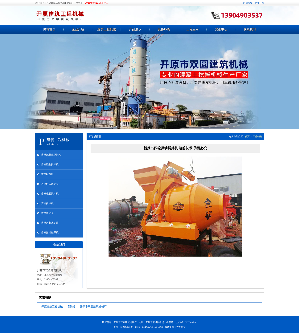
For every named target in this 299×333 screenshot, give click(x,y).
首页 (247, 136)
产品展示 (135, 29)
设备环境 (164, 29)
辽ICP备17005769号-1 (186, 322)
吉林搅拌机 (47, 203)
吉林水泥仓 (47, 213)
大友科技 (181, 327)
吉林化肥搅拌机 (50, 193)
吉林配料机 (47, 174)
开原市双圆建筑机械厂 (93, 306)
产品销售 (257, 136)
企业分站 (259, 3)
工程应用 (192, 29)
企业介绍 (78, 29)
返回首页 (247, 3)
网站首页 (49, 29)
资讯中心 (221, 29)
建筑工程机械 (106, 29)
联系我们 (250, 29)
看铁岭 (71, 306)
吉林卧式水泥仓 (50, 183)
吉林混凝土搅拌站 (51, 154)
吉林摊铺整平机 (50, 232)
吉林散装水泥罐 (50, 222)
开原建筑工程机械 (52, 306)
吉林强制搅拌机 (50, 164)
